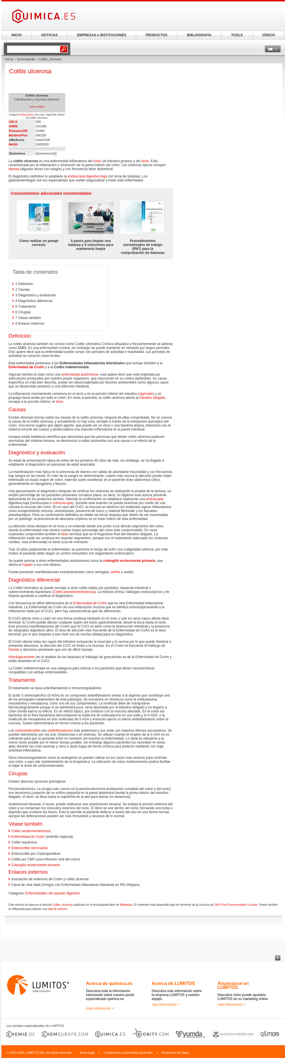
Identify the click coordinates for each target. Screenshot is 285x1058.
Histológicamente (22, 657)
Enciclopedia (26, 59)
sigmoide (146, 394)
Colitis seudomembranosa (31, 831)
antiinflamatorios (60, 731)
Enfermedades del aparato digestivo (52, 893)
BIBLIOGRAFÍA (199, 35)
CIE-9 (13, 121)
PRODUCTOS (156, 35)
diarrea (14, 169)
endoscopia (154, 499)
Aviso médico (36, 106)
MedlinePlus (18, 135)
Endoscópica (26, 114)
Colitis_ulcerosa (62, 904)
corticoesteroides (28, 731)
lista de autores (57, 909)
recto (145, 161)
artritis (115, 572)
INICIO (16, 35)
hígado (27, 565)
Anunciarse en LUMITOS (233, 985)
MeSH (13, 144)
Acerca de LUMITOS (173, 983)
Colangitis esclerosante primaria (35, 865)
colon (97, 161)
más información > (100, 1008)
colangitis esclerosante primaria (129, 561)
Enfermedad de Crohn (26, 367)
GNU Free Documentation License (235, 904)
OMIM (13, 126)
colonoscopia (62, 503)
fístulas (14, 650)
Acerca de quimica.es (109, 983)
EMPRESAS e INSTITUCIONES (101, 35)
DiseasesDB (18, 130)
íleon (59, 402)
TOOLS (237, 35)
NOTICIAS (49, 35)
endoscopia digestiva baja (87, 176)
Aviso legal (87, 1052)
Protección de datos (175, 1052)
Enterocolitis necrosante (29, 848)
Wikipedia (126, 904)
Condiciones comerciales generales (128, 1052)
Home (9, 59)
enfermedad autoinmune (80, 374)
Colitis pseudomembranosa (73, 592)
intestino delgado (152, 398)
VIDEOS (268, 35)
